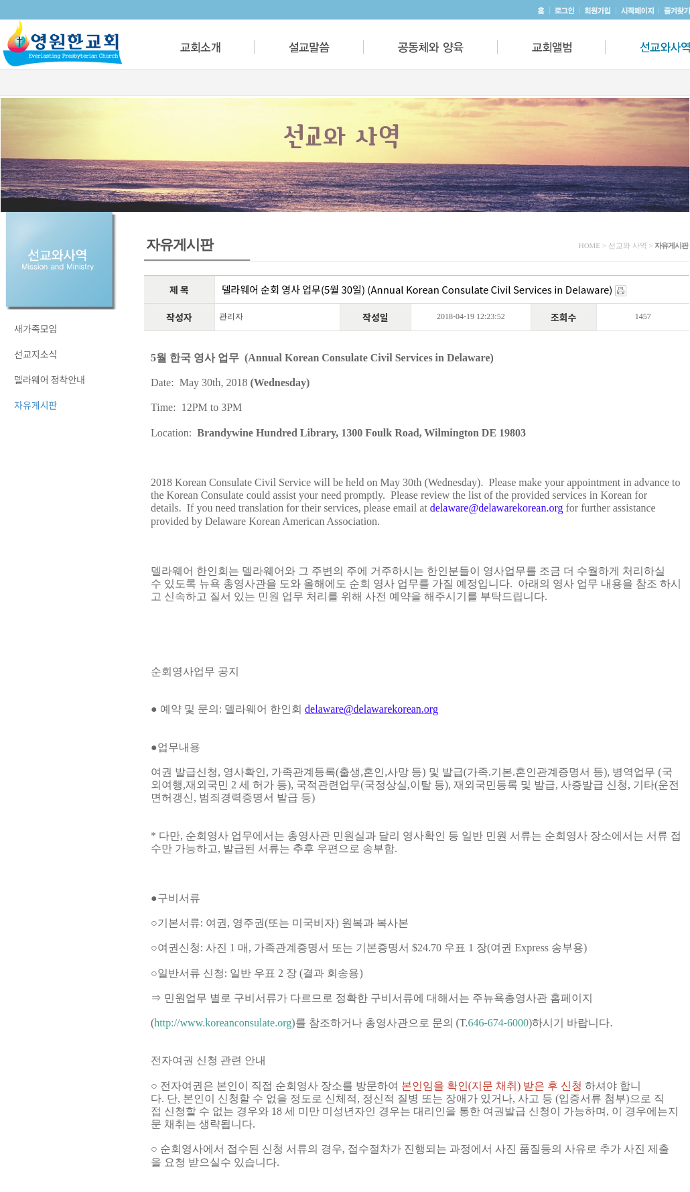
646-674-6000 (498, 1022)
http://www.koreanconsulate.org (222, 1022)
